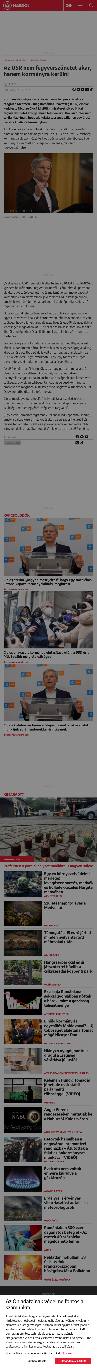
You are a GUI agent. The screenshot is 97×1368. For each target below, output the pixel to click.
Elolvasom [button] (67, 1353)
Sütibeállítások (37, 1360)
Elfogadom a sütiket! (73, 1360)
